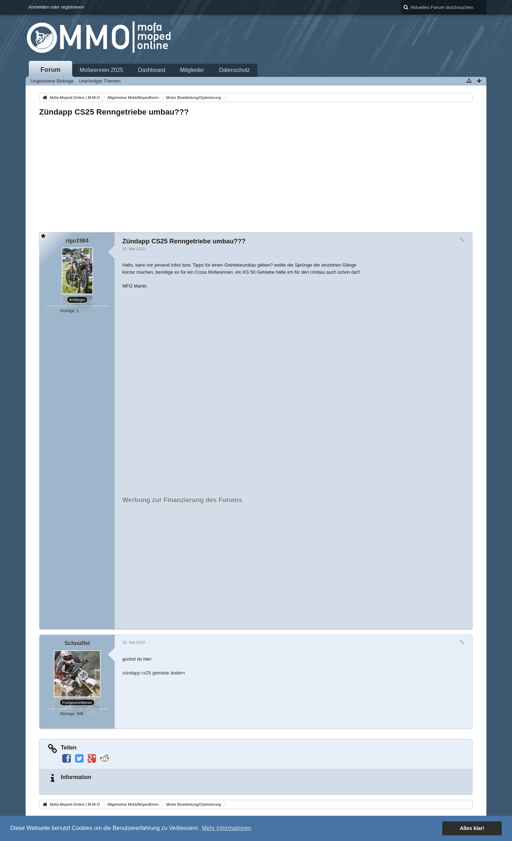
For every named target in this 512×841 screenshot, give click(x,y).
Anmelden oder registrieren (56, 7)
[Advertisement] (252, 172)
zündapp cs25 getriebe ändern (153, 673)
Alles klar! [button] (472, 828)
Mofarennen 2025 (101, 70)
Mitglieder (192, 70)
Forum (51, 69)
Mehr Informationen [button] (226, 828)
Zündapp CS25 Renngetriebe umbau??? (114, 111)
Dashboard (151, 70)
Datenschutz (234, 70)
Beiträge (67, 311)
